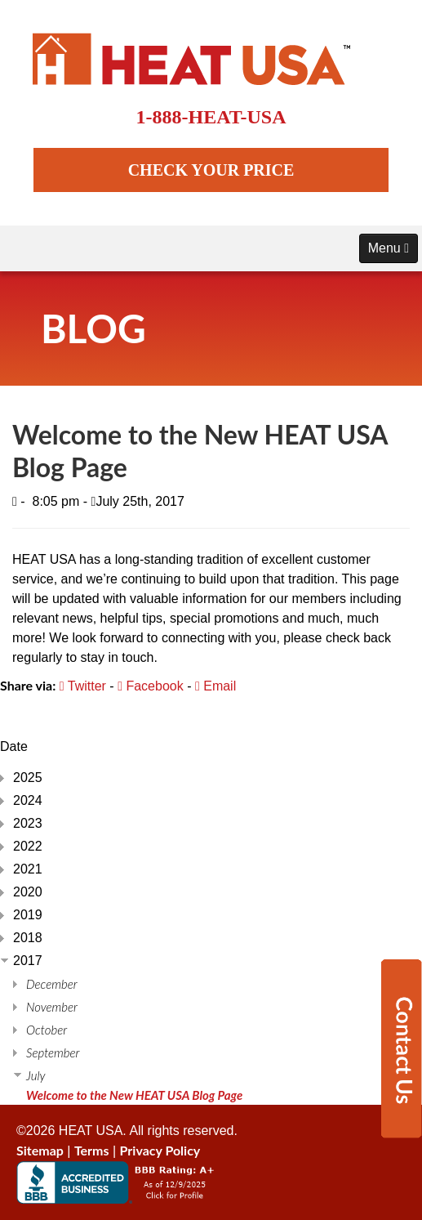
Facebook (151, 686)
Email (215, 686)
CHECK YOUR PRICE (211, 170)
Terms (91, 1150)
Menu (388, 248)
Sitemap (40, 1150)
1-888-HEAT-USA (210, 116)
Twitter (83, 686)
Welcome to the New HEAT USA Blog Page (134, 1095)
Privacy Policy (160, 1150)
